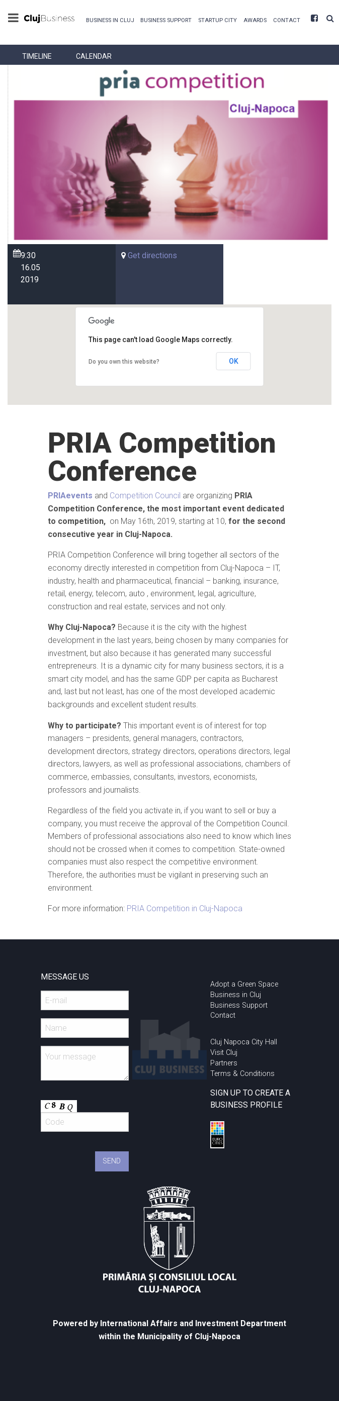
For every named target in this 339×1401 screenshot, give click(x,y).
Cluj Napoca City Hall (243, 1042)
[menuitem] (109, 19)
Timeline (37, 56)
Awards (255, 20)
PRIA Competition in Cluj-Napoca (184, 908)
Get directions (152, 255)
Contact (286, 20)
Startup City (217, 20)
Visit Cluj (223, 1052)
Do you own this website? (124, 361)
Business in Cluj (110, 20)
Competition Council (145, 495)
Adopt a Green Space (244, 984)
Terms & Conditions (242, 1073)
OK (233, 361)
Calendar (94, 56)
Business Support (166, 20)
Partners (223, 1063)
